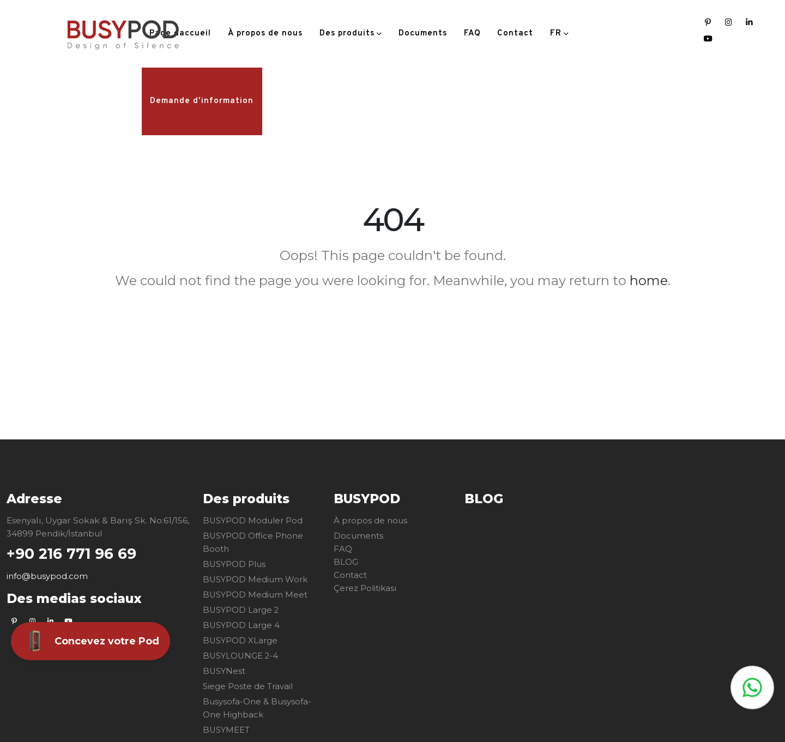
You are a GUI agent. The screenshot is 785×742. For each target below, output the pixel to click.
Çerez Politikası (366, 588)
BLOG (346, 562)
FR (555, 33)
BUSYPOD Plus (235, 564)
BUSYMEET (227, 730)
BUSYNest (224, 671)
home (649, 280)
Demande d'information (201, 101)
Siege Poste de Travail (249, 686)
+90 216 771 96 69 (75, 554)
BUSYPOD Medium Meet (256, 594)
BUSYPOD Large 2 (242, 610)
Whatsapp (752, 687)
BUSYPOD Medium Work (256, 579)
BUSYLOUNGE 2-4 (242, 655)
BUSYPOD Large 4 (242, 625)
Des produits (347, 33)
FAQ (472, 33)
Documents (422, 33)
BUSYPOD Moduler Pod (254, 520)
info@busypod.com (47, 576)
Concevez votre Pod (90, 641)
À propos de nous (265, 33)
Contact (515, 33)
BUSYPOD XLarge (241, 640)
